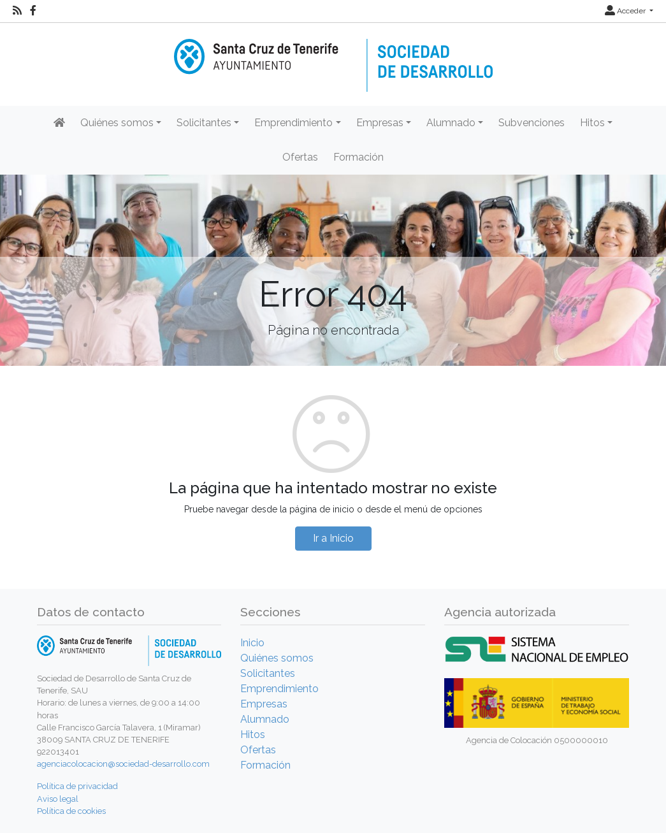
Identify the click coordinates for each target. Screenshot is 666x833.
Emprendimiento (279, 689)
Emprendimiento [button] (293, 123)
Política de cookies (71, 811)
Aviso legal (57, 799)
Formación (358, 157)
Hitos (252, 734)
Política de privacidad (77, 786)
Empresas (263, 704)
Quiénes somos (277, 658)
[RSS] (17, 10)
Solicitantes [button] (204, 123)
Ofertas (300, 157)
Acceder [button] (626, 10)
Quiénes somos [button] (117, 123)
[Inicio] (333, 56)
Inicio (252, 643)
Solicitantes (267, 673)
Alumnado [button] (450, 123)
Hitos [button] (592, 123)
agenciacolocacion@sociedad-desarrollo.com (123, 764)
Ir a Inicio (333, 538)
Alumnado (264, 719)
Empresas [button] (379, 123)
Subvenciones (531, 123)
